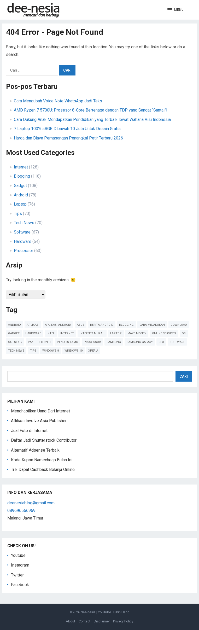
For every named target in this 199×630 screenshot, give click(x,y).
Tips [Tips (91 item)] (33, 350)
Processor (23, 250)
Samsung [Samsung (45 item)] (114, 342)
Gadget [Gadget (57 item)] (14, 333)
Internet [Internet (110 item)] (67, 333)
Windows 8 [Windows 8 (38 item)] (50, 350)
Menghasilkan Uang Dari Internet (40, 411)
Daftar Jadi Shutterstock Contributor (44, 440)
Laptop (20, 204)
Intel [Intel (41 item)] (51, 333)
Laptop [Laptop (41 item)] (116, 333)
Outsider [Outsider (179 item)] (15, 342)
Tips (18, 213)
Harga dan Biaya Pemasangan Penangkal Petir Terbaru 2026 (68, 138)
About (70, 621)
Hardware (22, 241)
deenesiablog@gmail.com (31, 502)
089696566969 (21, 510)
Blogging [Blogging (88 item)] (126, 324)
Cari (183, 376)
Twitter (17, 575)
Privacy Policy (123, 621)
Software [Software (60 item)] (177, 342)
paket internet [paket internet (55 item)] (39, 342)
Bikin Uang (121, 612)
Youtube (18, 555)
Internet (21, 167)
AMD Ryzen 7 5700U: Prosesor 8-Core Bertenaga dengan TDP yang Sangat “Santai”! (90, 110)
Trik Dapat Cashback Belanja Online (43, 469)
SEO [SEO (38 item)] (161, 342)
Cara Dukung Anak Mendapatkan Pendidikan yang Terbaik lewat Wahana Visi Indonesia (92, 119)
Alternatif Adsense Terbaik (35, 450)
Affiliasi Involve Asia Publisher (39, 420)
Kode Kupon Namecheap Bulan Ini (41, 459)
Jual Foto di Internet (29, 430)
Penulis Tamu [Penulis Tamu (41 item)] (67, 342)
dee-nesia (88, 612)
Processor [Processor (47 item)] (92, 342)
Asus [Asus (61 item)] (80, 324)
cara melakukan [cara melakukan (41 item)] (152, 324)
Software (22, 232)
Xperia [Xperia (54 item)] (93, 350)
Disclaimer (102, 621)
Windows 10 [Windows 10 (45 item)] (74, 350)
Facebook (20, 584)
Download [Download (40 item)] (179, 324)
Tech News (24, 222)
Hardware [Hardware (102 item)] (33, 333)
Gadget (20, 185)
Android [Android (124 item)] (14, 324)
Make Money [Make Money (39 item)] (136, 333)
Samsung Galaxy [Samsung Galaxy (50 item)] (140, 342)
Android (21, 194)
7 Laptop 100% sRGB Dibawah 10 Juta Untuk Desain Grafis (67, 128)
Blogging (22, 176)
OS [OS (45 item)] (184, 333)
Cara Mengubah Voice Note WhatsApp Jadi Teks (58, 100)
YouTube (104, 612)
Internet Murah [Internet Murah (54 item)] (92, 333)
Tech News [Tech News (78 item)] (16, 350)
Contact (84, 621)
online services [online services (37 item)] (164, 333)
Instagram (20, 565)
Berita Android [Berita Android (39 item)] (101, 324)
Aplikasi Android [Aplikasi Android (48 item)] (58, 324)
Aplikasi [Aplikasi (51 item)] (33, 324)
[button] (175, 10)
